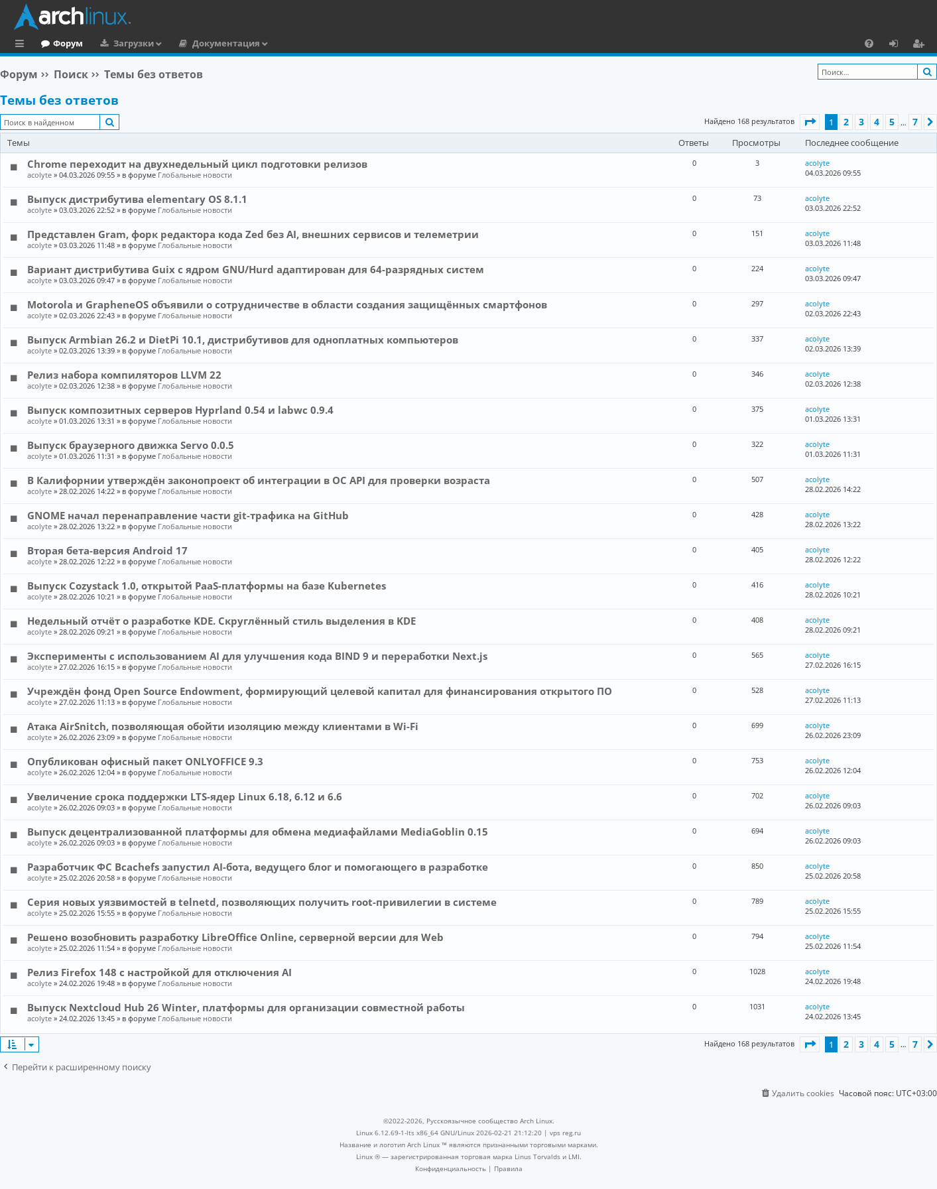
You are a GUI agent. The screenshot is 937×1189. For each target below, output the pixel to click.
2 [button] (846, 121)
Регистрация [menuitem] (921, 45)
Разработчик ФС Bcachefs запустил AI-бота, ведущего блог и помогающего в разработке (257, 866)
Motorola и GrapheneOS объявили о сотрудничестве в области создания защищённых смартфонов (287, 304)
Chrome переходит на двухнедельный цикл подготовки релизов (197, 163)
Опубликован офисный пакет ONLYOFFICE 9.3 (145, 761)
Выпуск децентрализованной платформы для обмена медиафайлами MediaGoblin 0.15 (257, 831)
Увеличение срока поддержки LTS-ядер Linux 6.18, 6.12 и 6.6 (184, 796)
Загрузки (188, 43)
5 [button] (892, 121)
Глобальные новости (195, 175)
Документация (280, 43)
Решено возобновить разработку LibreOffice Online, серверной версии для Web (235, 937)
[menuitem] (869, 43)
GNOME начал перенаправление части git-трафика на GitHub (188, 515)
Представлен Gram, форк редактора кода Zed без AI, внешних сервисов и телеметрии (253, 234)
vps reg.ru (565, 1132)
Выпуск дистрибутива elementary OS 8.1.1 (137, 199)
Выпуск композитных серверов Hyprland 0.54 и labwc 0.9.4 (180, 409)
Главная (59, 43)
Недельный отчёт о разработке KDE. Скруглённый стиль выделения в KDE (221, 620)
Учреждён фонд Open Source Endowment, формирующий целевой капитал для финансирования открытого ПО (319, 691)
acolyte (39, 175)
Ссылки (22, 45)
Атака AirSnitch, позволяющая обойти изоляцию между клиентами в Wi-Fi (222, 726)
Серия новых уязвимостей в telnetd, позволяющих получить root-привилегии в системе (262, 901)
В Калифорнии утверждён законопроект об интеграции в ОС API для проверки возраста (258, 480)
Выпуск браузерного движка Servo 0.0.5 (130, 445)
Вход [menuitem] (898, 45)
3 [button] (861, 121)
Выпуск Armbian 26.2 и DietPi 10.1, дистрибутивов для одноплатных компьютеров (242, 339)
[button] (810, 122)
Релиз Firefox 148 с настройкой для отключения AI (159, 972)
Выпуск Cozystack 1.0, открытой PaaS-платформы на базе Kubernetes (206, 585)
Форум (122, 43)
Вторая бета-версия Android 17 (107, 550)
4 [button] (876, 121)
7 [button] (915, 121)
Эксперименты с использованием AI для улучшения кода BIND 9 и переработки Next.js (257, 655)
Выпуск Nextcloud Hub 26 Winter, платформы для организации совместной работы (246, 1007)
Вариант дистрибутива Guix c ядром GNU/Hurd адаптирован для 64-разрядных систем (255, 269)
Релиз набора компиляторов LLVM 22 (124, 374)
